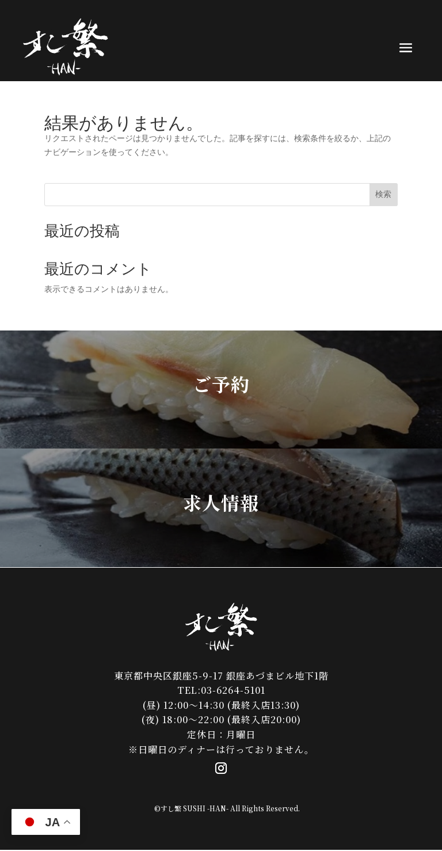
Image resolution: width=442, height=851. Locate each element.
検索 (383, 194)
